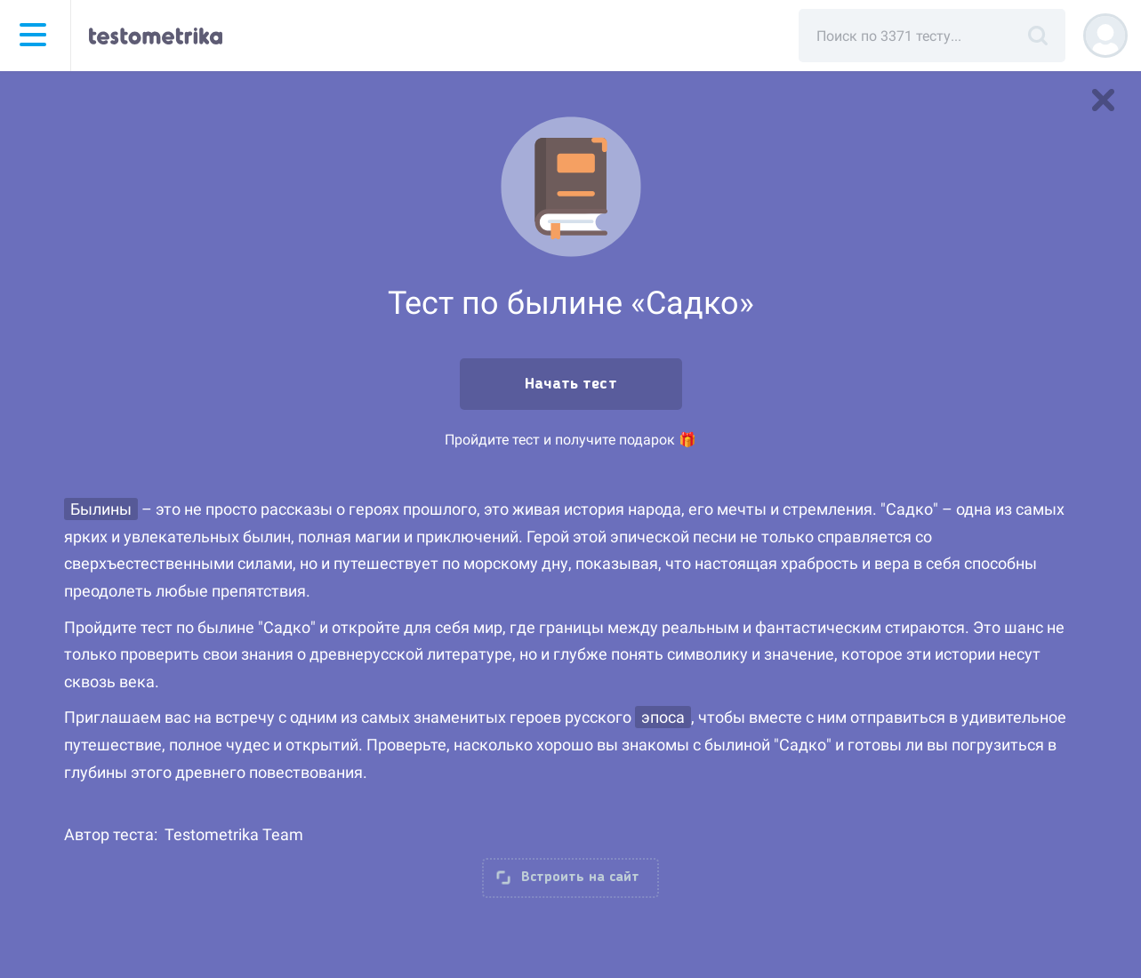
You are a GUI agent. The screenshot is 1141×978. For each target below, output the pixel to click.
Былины (101, 509)
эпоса (663, 717)
